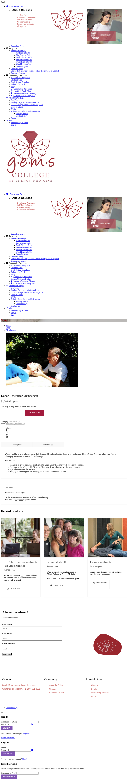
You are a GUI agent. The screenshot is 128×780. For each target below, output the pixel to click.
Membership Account (19, 123)
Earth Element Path (24, 57)
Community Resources (21, 89)
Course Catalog (23, 22)
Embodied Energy (18, 46)
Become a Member (18, 73)
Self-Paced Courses (25, 20)
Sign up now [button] (15, 589)
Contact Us (15, 118)
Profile (9, 120)
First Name (7, 624)
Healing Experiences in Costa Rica (25, 102)
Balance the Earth (18, 84)
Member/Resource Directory (23, 93)
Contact (52, 689)
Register (26, 733)
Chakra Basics (16, 80)
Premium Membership (57, 562)
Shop (8, 328)
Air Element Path (23, 53)
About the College (15, 98)
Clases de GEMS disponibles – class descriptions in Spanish (35, 71)
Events (94, 689)
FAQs (13, 109)
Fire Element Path (23, 55)
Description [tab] (17, 445)
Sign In (25, 759)
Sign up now (34, 413)
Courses (94, 685)
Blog (13, 87)
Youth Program (22, 66)
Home (8, 325)
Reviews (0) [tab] (48, 445)
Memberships (11, 330)
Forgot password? (8, 737)
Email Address (8, 644)
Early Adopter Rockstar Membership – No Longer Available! (20, 564)
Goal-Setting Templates (20, 82)
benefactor (10, 424)
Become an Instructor (25, 24)
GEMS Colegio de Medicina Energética (27, 105)
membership (20, 424)
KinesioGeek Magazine (20, 78)
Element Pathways (18, 51)
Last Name (7, 633)
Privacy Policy (22, 114)
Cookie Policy (21, 116)
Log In (13, 125)
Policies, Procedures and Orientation (25, 111)
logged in (19, 500)
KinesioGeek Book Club (21, 91)
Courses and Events (15, 6)
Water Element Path (24, 62)
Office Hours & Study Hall (23, 96)
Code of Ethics (17, 107)
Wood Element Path (24, 64)
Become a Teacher (56, 693)
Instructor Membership (100, 562)
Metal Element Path (24, 60)
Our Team (15, 100)
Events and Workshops (26, 17)
